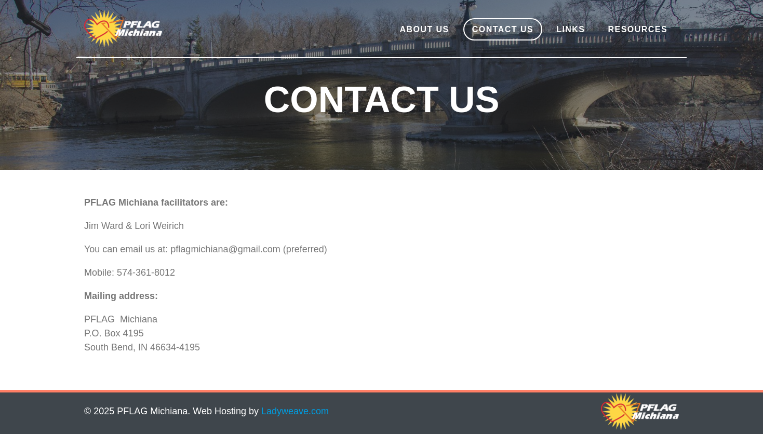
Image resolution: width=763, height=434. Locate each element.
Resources (638, 29)
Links (570, 29)
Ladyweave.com (295, 411)
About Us (424, 29)
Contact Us (502, 29)
